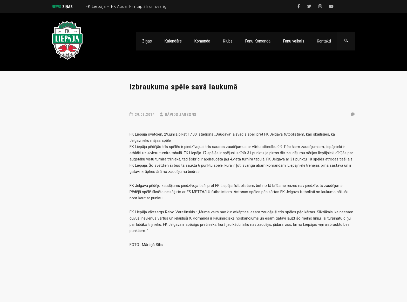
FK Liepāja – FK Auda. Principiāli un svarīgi (126, 6)
